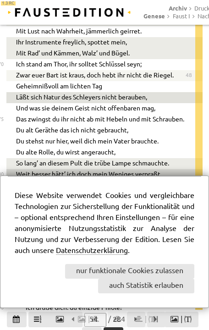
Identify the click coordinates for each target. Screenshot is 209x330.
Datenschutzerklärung (92, 251)
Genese (154, 16)
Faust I (181, 16)
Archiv (178, 8)
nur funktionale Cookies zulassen (129, 271)
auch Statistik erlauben (146, 285)
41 (189, 98)
